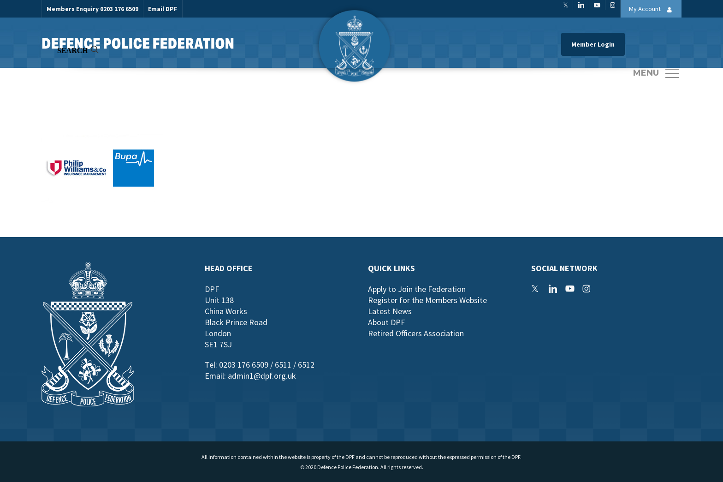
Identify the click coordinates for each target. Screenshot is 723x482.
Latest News (390, 311)
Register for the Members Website (427, 300)
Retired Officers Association (416, 333)
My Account (653, 9)
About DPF (386, 322)
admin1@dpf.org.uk (262, 375)
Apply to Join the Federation (417, 289)
